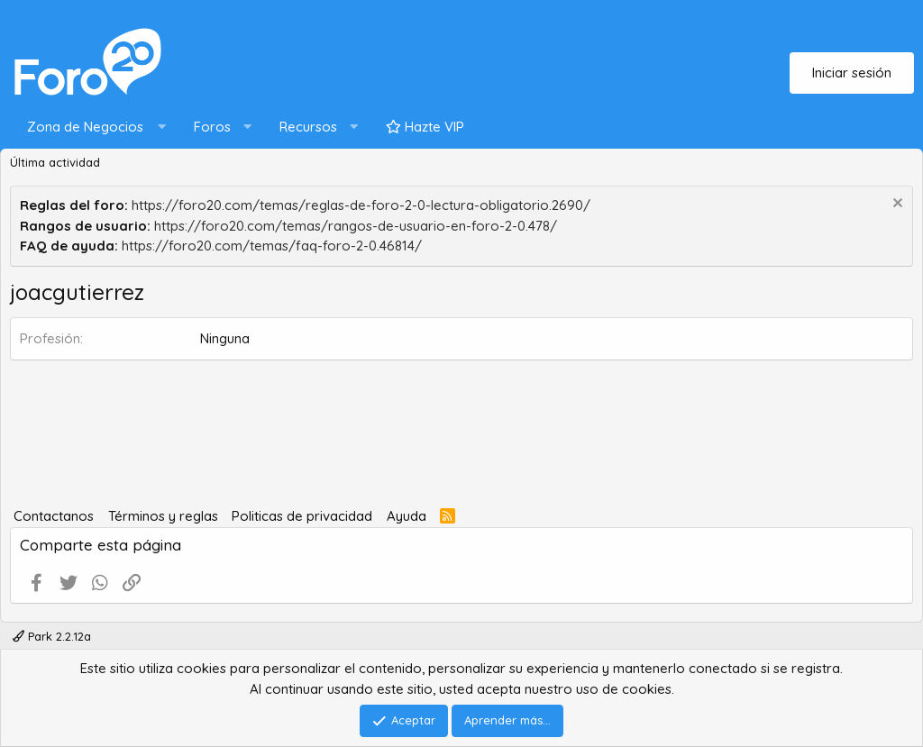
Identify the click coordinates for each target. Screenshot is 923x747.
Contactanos (54, 515)
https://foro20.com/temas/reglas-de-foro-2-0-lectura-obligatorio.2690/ (361, 205)
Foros (212, 126)
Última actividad (55, 162)
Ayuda (406, 515)
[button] (92, 127)
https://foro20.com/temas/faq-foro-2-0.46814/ (272, 245)
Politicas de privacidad (302, 515)
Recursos (308, 126)
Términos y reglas (163, 515)
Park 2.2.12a (52, 636)
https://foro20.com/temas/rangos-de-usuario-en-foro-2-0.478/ (355, 225)
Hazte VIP (425, 126)
